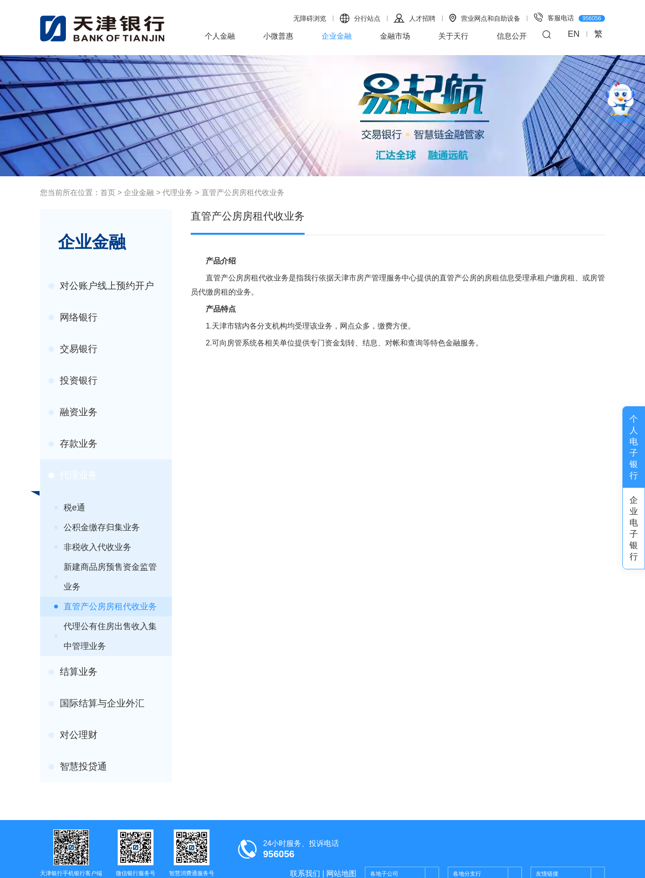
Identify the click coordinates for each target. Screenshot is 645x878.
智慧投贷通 (77, 766)
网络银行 (72, 317)
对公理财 (72, 735)
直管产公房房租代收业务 (243, 193)
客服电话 (569, 17)
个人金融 (220, 36)
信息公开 (512, 36)
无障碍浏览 (309, 18)
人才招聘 (414, 18)
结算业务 (72, 671)
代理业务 (177, 193)
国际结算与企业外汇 (96, 703)
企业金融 (337, 36)
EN (574, 34)
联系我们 (305, 874)
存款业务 (72, 443)
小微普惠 (278, 36)
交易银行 (72, 349)
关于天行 (453, 36)
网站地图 (341, 874)
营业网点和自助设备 (484, 18)
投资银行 (72, 380)
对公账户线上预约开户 (101, 285)
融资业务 (72, 412)
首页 (107, 193)
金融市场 (395, 36)
